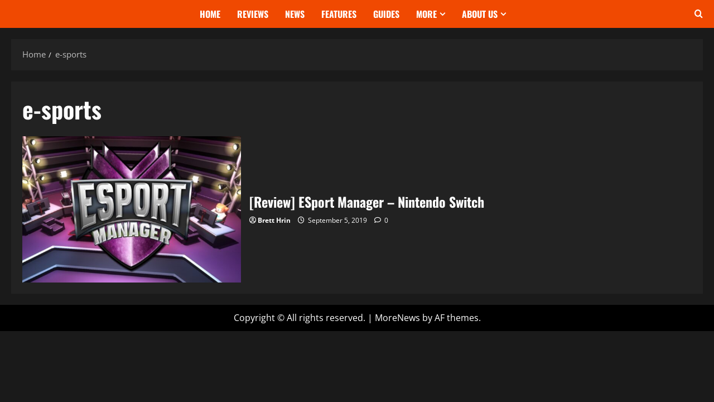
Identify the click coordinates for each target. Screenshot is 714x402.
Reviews (252, 14)
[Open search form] (698, 14)
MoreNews (397, 318)
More (426, 14)
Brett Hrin (274, 220)
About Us (480, 14)
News (295, 14)
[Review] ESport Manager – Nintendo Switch (131, 209)
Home (210, 14)
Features (338, 14)
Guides (386, 14)
